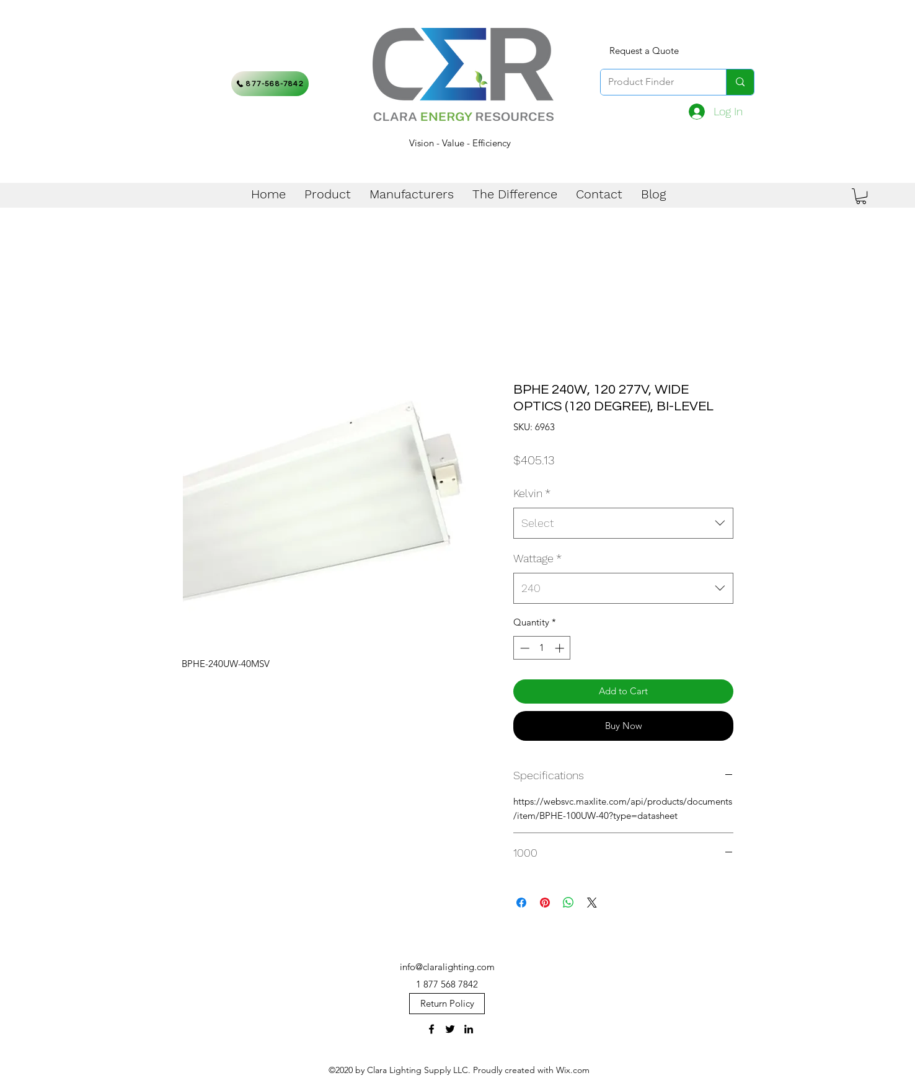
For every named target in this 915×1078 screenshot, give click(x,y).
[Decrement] (523, 648)
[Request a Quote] (644, 50)
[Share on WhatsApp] (568, 902)
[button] (861, 196)
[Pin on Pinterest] (544, 902)
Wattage (537, 558)
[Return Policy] (447, 1003)
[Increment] (560, 648)
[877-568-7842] (270, 83)
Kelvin (531, 493)
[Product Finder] (654, 82)
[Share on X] (592, 902)
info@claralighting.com (447, 967)
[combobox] (623, 523)
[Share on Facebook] (521, 902)
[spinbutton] (542, 648)
